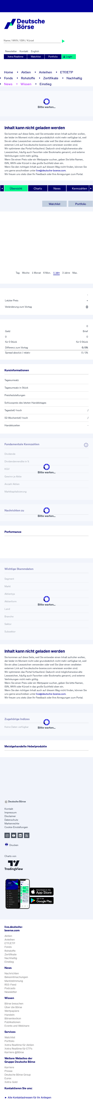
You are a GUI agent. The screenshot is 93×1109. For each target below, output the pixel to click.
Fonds (8, 78)
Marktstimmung (13, 981)
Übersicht (16, 188)
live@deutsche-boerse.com (51, 170)
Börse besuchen (13, 1003)
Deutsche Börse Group (17, 1074)
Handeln (9, 1014)
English (35, 51)
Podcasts (9, 988)
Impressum (10, 812)
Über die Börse (13, 1007)
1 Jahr (56, 272)
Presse (8, 1071)
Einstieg (45, 84)
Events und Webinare (16, 1026)
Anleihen (45, 72)
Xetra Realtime (15, 56)
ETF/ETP (66, 72)
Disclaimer (10, 816)
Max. (75, 272)
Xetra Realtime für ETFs (18, 1048)
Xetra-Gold (11, 1082)
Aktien (26, 72)
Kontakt (24, 51)
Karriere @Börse (14, 1052)
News (8, 84)
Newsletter (11, 51)
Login (67, 56)
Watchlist (36, 56)
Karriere (9, 1067)
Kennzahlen (79, 188)
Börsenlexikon (12, 1018)
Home (8, 72)
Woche (25, 272)
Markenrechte (11, 823)
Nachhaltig (74, 78)
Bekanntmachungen (16, 977)
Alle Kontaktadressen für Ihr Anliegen (27, 1097)
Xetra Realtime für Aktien (19, 1045)
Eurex (7, 1078)
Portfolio (53, 56)
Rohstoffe (28, 78)
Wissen (26, 84)
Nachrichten (11, 973)
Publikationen (12, 1022)
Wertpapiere (11, 1011)
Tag (18, 272)
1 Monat (36, 272)
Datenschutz (11, 819)
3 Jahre (66, 272)
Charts (38, 188)
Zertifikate (50, 78)
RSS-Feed (10, 984)
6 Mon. (47, 272)
